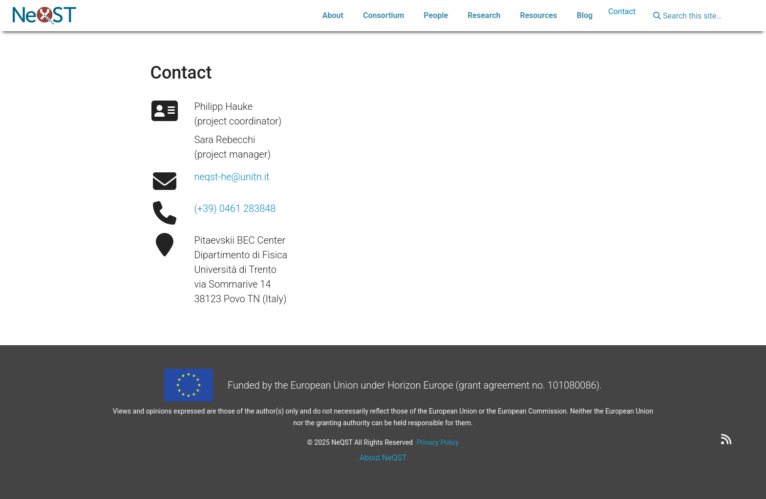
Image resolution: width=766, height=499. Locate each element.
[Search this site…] (697, 15)
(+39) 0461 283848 (235, 208)
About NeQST (383, 457)
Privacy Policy (438, 442)
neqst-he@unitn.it (231, 177)
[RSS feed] (726, 439)
